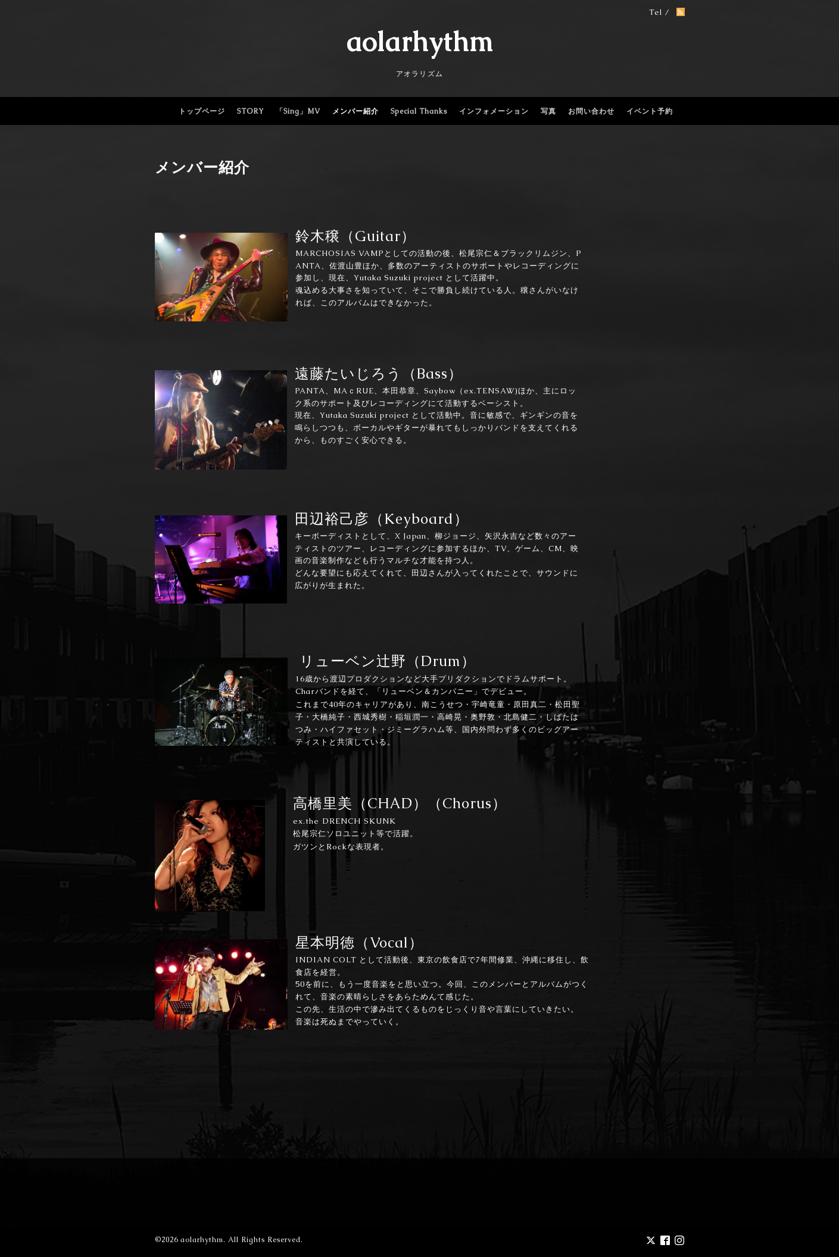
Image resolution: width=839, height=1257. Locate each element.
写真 (548, 111)
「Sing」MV (298, 111)
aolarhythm (420, 41)
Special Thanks (419, 111)
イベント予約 (649, 111)
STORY (250, 111)
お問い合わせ (591, 111)
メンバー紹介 (355, 111)
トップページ (202, 111)
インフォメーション (494, 111)
